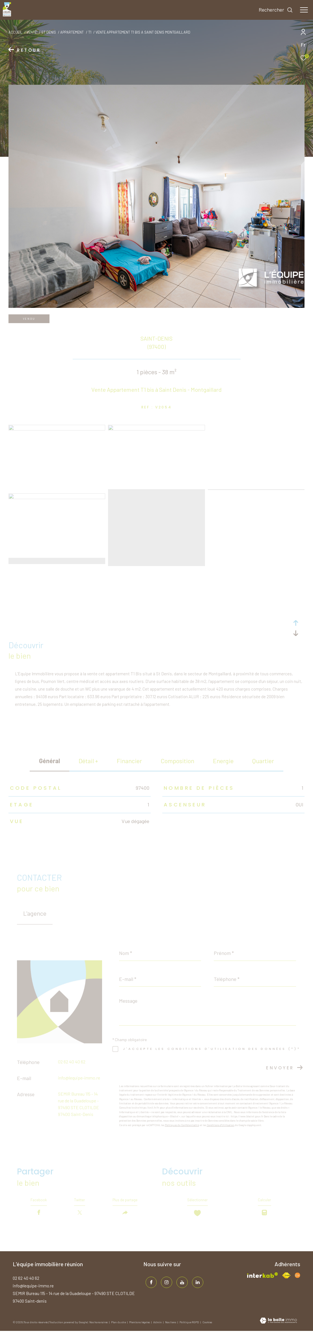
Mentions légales (139, 1325)
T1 (89, 32)
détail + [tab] (88, 760)
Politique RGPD (189, 1325)
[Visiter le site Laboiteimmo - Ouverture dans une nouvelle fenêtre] (278, 1324)
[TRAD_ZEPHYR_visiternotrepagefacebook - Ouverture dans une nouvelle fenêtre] (149, 1283)
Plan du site (118, 1325)
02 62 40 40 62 (71, 1061)
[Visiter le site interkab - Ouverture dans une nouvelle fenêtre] (262, 1278)
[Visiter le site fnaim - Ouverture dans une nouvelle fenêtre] (286, 1278)
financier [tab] (129, 760)
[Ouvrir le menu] (304, 10)
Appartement (72, 32)
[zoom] (56, 428)
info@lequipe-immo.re (79, 1077)
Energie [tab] (223, 760)
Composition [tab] (177, 760)
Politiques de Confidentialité (182, 1125)
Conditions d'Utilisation (220, 1125)
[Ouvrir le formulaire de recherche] (276, 10)
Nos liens (171, 1325)
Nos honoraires (98, 1325)
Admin (157, 1325)
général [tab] (49, 760)
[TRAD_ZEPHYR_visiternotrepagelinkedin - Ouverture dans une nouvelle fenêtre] (195, 1283)
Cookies (207, 1325)
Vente (32, 32)
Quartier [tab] (263, 760)
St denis (48, 32)
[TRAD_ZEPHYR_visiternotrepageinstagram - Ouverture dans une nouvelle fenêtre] (164, 1283)
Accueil (15, 32)
